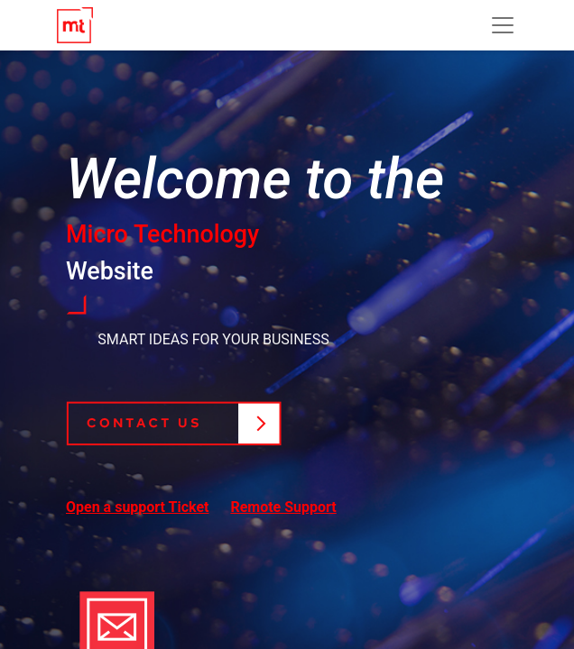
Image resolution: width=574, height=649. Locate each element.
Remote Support (283, 507)
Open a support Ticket (137, 507)
